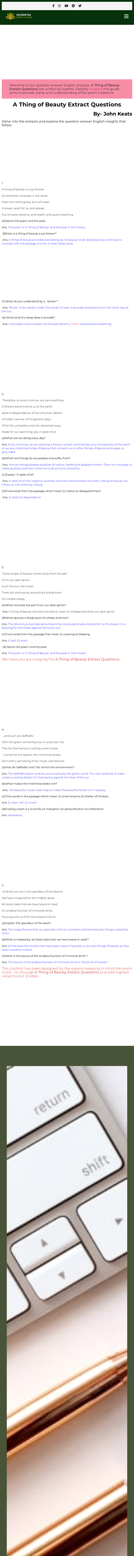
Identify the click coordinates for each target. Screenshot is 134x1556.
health (75, 324)
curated (95, 89)
